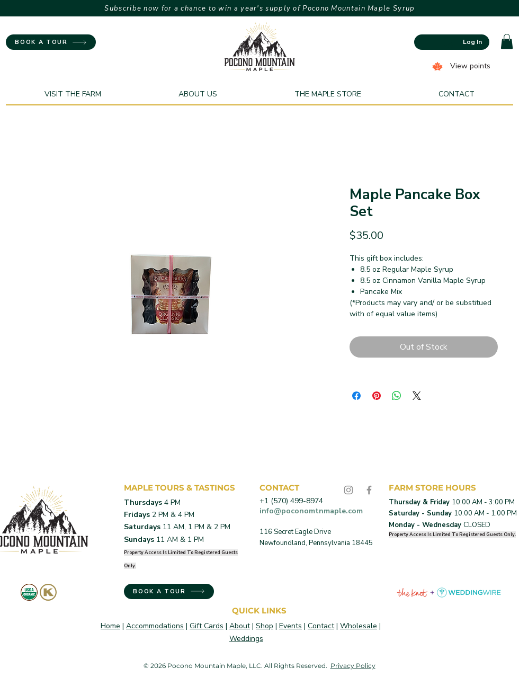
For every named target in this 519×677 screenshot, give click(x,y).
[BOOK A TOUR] (51, 42)
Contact (321, 626)
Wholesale (358, 626)
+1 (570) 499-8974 (291, 501)
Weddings (246, 639)
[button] (506, 41)
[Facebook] (369, 490)
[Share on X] (416, 395)
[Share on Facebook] (356, 395)
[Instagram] (348, 490)
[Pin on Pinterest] (376, 395)
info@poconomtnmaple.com (311, 511)
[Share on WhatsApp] (396, 395)
